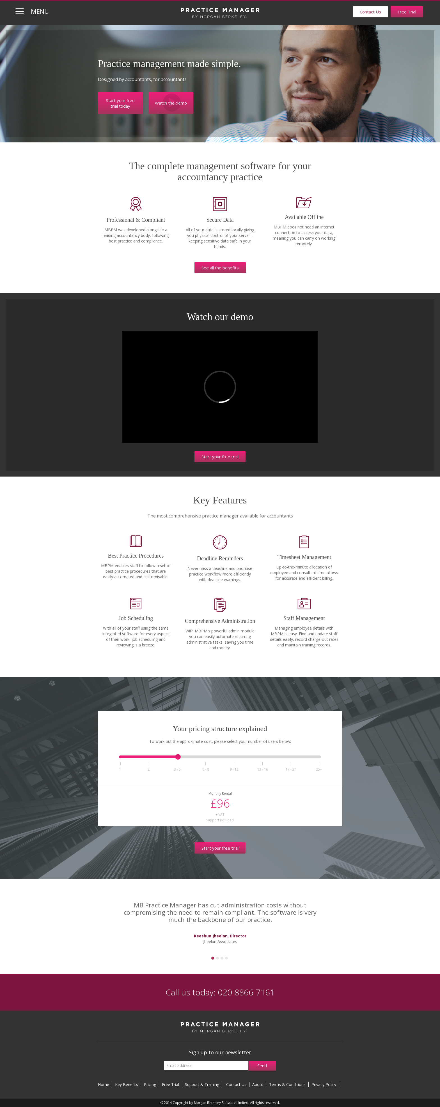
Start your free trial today (120, 103)
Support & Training (202, 1084)
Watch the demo (171, 103)
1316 (262, 769)
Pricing (150, 1084)
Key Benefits (126, 1084)
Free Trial (407, 12)
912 (234, 769)
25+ (319, 769)
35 (177, 769)
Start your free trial (220, 456)
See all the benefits (220, 268)
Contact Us (370, 12)
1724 (291, 769)
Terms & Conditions (287, 1084)
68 (205, 769)
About (257, 1084)
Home (103, 1084)
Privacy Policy (323, 1084)
